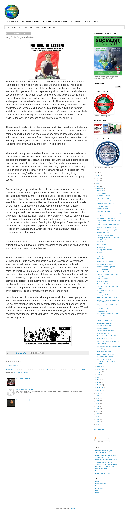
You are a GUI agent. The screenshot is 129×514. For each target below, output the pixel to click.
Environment (29, 27)
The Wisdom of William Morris (106, 218)
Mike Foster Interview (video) (24, 378)
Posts (97, 438)
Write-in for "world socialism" (105, 333)
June (99, 377)
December (100, 188)
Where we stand (102, 311)
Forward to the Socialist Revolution (107, 336)
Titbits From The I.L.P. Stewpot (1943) (108, 341)
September (100, 369)
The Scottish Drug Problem (105, 264)
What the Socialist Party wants (106, 267)
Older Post (85, 369)
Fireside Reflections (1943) (105, 338)
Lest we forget (101, 247)
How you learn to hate (103, 232)
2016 (97, 398)
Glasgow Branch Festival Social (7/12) (108, 225)
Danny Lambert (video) (23, 400)
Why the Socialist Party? (104, 242)
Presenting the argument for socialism (108, 297)
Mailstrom (98, 471)
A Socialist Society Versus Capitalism (108, 230)
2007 (97, 422)
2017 (97, 396)
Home (7, 27)
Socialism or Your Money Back (104, 451)
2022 (97, 178)
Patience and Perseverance (103, 473)
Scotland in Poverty (102, 208)
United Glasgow (101, 349)
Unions (20, 27)
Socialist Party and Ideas (104, 323)
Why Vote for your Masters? (105, 351)
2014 (97, 403)
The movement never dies (104, 359)
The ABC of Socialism (103, 284)
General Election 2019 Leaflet (105, 331)
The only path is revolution (104, 250)
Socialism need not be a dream (106, 203)
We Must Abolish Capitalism (105, 261)
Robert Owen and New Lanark (25, 389)
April (98, 382)
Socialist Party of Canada (102, 457)
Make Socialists (101, 344)
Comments (99, 441)
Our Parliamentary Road (104, 269)
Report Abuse (99, 430)
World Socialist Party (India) (103, 462)
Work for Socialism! (102, 281)
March (99, 385)
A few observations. (102, 206)
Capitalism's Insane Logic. (104, 320)
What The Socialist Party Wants (106, 227)
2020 (97, 183)
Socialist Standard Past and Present (106, 455)
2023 (97, 175)
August (99, 372)
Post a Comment (13, 365)
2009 (97, 416)
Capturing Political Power (104, 295)
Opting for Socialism (103, 308)
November (100, 191)
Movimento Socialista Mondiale (104, 466)
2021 (97, 181)
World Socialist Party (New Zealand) (106, 464)
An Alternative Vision (103, 198)
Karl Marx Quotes (41, 27)
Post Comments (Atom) (21, 372)
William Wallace (101, 193)
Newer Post (9, 369)
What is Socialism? (101, 469)
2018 (97, 393)
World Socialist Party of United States (106, 460)
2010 (97, 414)
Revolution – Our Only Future (105, 235)
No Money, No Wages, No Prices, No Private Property (108, 238)
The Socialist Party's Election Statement (108, 346)
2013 (97, 406)
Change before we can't (104, 201)
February (100, 387)
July (98, 374)
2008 (97, 419)
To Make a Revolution (103, 195)
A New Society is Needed (104, 325)
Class (14, 27)
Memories (100, 252)
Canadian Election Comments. (106, 272)
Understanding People (103, 211)
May (98, 379)
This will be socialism (103, 328)
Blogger (72, 508)
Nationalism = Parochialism (105, 318)
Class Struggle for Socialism (105, 354)
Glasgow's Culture (102, 279)
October (99, 366)
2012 (97, 409)
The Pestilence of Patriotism (105, 357)
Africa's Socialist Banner (102, 453)
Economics (52, 27)
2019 (97, 186)
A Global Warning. (102, 259)
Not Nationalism (101, 244)
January (99, 390)
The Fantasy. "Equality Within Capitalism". (105, 291)
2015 (97, 401)
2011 (97, 411)
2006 (97, 424)
